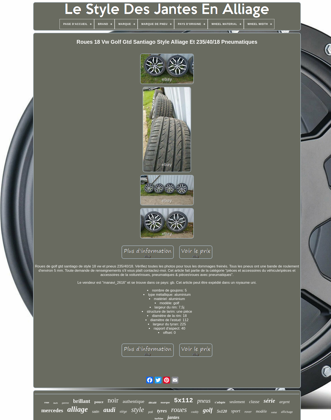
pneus (203, 401)
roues (179, 409)
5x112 (183, 400)
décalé (152, 402)
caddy (195, 411)
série (269, 400)
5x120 (222, 411)
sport (235, 410)
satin (95, 411)
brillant (81, 401)
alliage (77, 409)
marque (165, 402)
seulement (237, 402)
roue (46, 402)
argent (284, 402)
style (137, 409)
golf (208, 410)
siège (123, 411)
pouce (98, 402)
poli (150, 412)
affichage (287, 411)
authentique (133, 401)
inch (55, 403)
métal (274, 412)
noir (113, 400)
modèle (261, 411)
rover (248, 411)
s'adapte (220, 402)
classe (254, 401)
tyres (162, 410)
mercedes (52, 410)
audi (109, 409)
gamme (65, 403)
